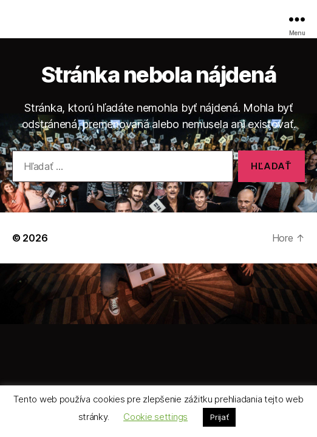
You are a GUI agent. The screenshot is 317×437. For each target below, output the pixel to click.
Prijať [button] (219, 417)
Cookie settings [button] (155, 416)
